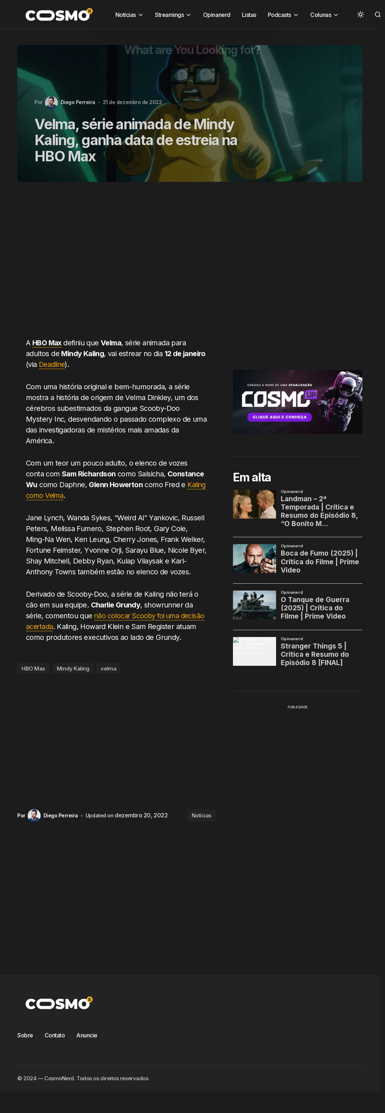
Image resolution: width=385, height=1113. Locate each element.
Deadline (53, 364)
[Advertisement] (108, 264)
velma (108, 668)
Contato (55, 1035)
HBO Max (33, 668)
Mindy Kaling (73, 668)
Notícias (201, 815)
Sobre (25, 1035)
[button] (360, 14)
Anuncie (86, 1035)
